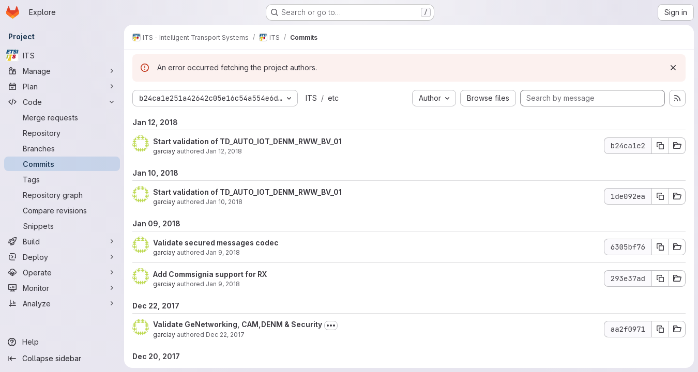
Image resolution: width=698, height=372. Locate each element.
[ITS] (62, 55)
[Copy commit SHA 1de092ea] (660, 196)
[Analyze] (62, 303)
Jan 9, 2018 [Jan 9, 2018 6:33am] (223, 284)
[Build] (62, 241)
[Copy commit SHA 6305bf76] (660, 247)
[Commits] (62, 164)
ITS (311, 98)
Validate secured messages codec (216, 242)
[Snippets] (62, 226)
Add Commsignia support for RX (210, 274)
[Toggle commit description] (331, 325)
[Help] (62, 342)
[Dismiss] (673, 67)
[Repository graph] (62, 195)
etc (333, 98)
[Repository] (62, 133)
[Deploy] (62, 257)
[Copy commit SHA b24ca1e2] (660, 145)
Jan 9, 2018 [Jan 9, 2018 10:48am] (223, 252)
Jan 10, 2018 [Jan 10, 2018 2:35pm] (224, 202)
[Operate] (62, 272)
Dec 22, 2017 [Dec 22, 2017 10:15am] (225, 334)
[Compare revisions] (62, 210)
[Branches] (62, 148)
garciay (164, 151)
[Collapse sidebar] (62, 358)
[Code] (62, 102)
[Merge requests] (62, 117)
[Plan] (62, 86)
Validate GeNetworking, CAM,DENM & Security (237, 324)
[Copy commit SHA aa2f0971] (660, 329)
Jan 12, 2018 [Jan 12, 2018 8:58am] (224, 151)
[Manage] (62, 71)
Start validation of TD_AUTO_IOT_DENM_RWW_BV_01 (247, 141)
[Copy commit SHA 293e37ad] (660, 278)
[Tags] (62, 179)
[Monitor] (62, 288)
